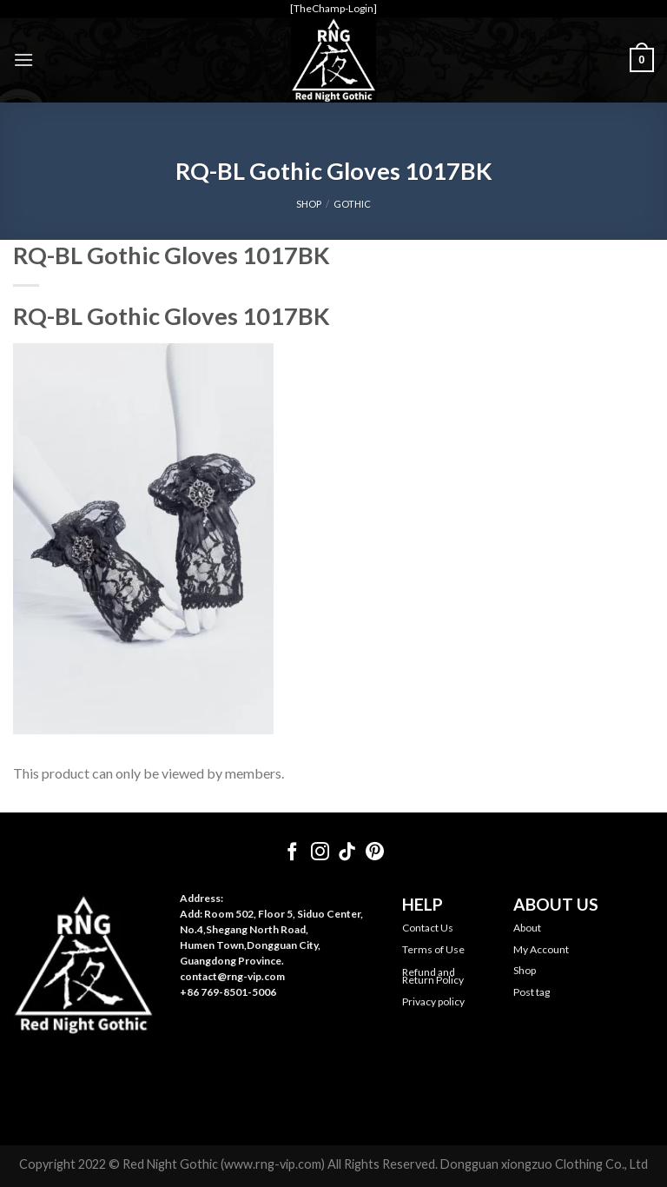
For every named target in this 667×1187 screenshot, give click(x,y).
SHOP (308, 203)
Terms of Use (433, 949)
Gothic (352, 203)
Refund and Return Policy (433, 976)
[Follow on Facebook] (292, 853)
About (527, 927)
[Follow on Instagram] (320, 853)
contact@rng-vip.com (232, 976)
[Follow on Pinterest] (375, 853)
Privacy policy (433, 1001)
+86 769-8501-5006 (228, 991)
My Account (541, 949)
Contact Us (427, 927)
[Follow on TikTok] (347, 853)
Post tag (531, 991)
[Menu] (23, 59)
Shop (524, 970)
